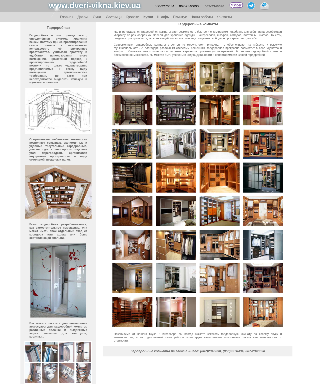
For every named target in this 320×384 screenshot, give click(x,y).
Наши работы (201, 17)
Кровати (132, 17)
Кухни (148, 17)
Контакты (224, 17)
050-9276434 (164, 6)
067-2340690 (189, 6)
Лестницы (114, 17)
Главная (67, 17)
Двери (82, 17)
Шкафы (163, 17)
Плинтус (180, 17)
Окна (97, 17)
